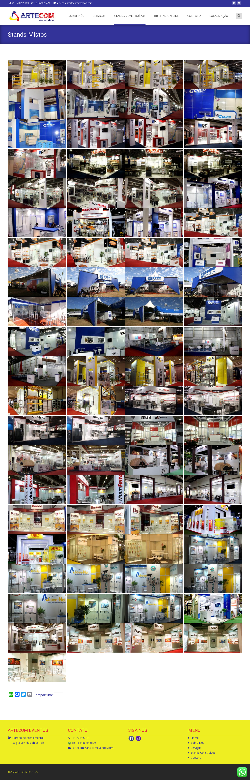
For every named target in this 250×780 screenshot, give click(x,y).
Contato (194, 19)
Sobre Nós (76, 19)
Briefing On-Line (166, 19)
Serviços (99, 19)
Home (195, 738)
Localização (218, 19)
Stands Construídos (130, 19)
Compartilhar (48, 695)
